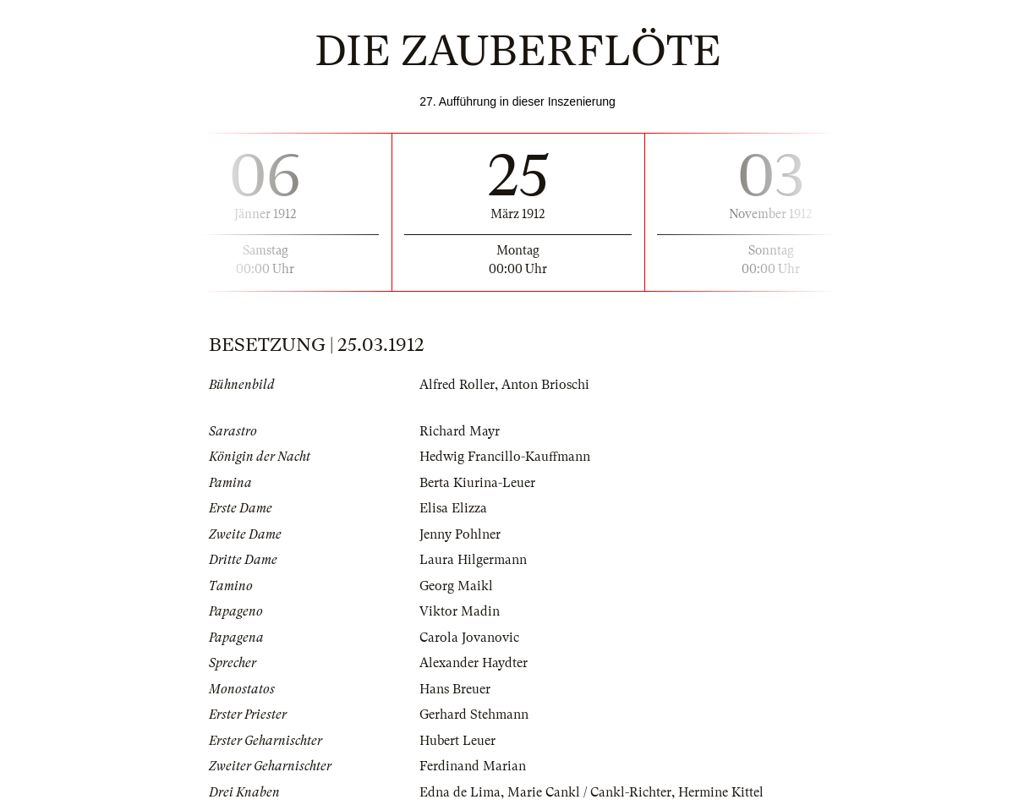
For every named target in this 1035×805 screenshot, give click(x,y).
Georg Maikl (456, 586)
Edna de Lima (460, 792)
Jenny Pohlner (460, 534)
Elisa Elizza (453, 508)
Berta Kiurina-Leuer (477, 482)
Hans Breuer (454, 689)
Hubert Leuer (457, 740)
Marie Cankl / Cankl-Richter (589, 792)
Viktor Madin (459, 611)
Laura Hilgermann (473, 559)
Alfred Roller (457, 384)
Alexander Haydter (473, 663)
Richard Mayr (459, 431)
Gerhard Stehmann (473, 714)
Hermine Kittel (721, 792)
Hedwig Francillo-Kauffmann (504, 456)
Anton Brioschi (545, 384)
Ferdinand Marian (472, 766)
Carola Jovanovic (469, 637)
